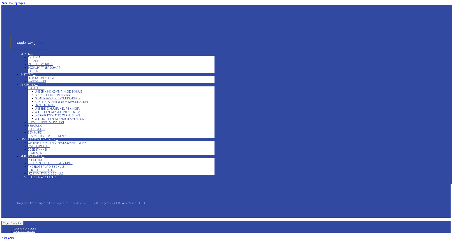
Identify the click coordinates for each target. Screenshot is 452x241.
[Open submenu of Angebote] (36, 85)
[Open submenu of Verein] (31, 55)
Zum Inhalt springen (13, 2)
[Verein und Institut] (37, 34)
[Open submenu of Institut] (34, 75)
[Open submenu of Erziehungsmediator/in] (57, 140)
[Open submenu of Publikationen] (43, 157)
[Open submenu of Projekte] (43, 89)
